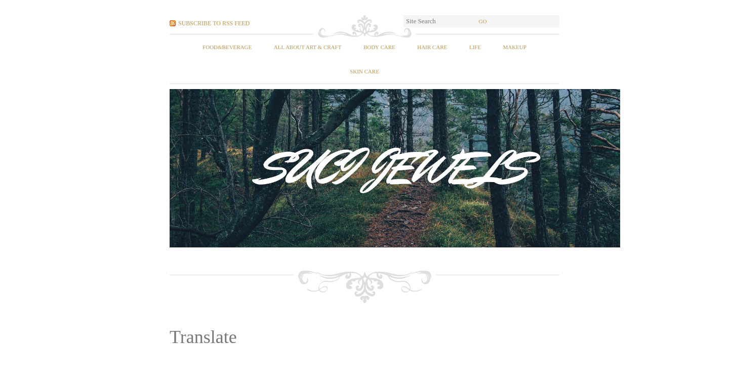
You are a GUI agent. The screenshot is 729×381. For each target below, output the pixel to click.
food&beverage (227, 47)
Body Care (379, 47)
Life (475, 47)
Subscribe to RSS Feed (214, 23)
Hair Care (432, 47)
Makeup (514, 47)
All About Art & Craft (308, 47)
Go (483, 21)
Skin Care (364, 71)
